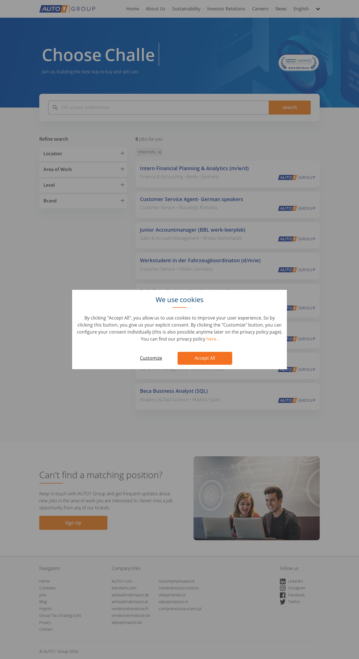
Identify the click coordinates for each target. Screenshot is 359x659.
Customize (151, 358)
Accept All (205, 358)
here (211, 339)
